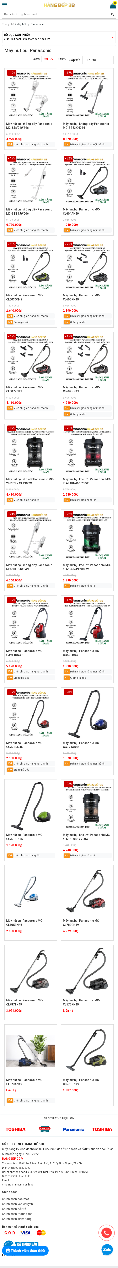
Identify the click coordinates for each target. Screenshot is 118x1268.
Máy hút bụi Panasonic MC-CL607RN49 (25, 389)
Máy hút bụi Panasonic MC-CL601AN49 (81, 211)
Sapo (64, 1263)
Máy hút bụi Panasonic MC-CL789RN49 (81, 922)
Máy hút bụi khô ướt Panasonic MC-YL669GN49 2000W (87, 567)
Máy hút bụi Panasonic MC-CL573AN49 (25, 1082)
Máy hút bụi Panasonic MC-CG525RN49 (81, 653)
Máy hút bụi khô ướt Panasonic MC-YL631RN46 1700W (87, 481)
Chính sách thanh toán (17, 1208)
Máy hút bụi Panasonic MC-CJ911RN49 (25, 653)
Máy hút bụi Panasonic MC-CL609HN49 (81, 389)
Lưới (48, 59)
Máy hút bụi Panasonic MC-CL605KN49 (81, 297)
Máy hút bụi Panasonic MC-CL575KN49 (81, 1002)
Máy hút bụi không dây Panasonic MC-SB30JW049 (29, 567)
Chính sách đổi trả (14, 1203)
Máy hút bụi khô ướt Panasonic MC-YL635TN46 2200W (87, 837)
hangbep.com (12, 1152)
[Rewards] (25, 1251)
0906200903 (23, 1161)
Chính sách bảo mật (15, 1193)
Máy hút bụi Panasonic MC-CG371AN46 (81, 745)
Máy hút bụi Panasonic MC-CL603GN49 (25, 297)
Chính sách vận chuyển (17, 1198)
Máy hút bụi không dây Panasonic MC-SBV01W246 (29, 126)
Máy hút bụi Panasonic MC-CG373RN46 (25, 745)
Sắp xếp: (75, 60)
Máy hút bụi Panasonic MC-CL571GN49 (81, 1082)
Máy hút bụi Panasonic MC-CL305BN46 (25, 922)
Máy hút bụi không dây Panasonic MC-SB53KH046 (86, 126)
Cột (63, 59)
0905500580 (23, 1170)
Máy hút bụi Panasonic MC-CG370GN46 (25, 837)
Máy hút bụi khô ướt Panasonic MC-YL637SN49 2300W (30, 481)
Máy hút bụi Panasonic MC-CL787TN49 (25, 1002)
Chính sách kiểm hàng (17, 1213)
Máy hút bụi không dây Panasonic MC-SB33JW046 (29, 211)
